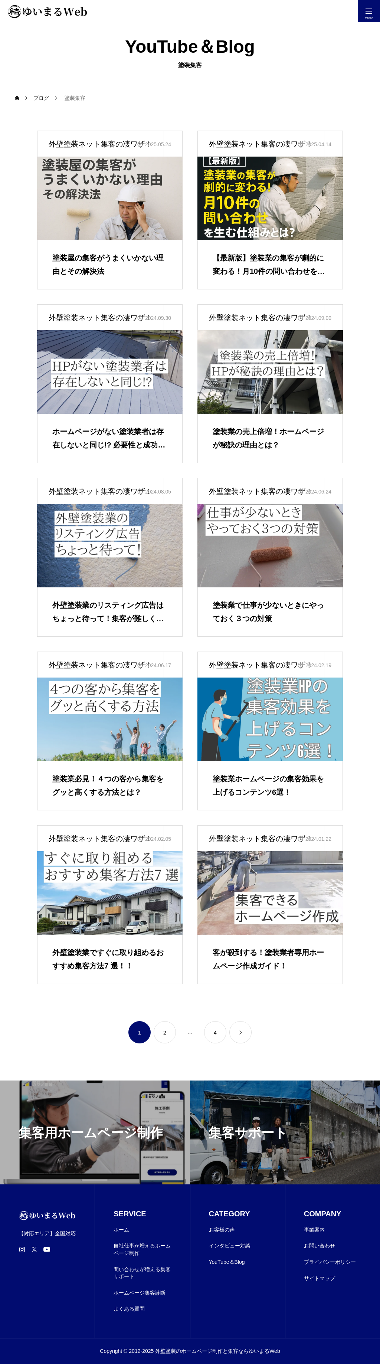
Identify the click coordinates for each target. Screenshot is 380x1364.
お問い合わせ (319, 1246)
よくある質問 (129, 1309)
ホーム (121, 1230)
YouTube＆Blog (227, 1262)
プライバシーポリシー (330, 1262)
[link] (240, 1032)
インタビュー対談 (229, 1246)
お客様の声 (222, 1230)
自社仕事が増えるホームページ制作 (142, 1249)
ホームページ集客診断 (140, 1293)
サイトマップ (319, 1278)
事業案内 (314, 1230)
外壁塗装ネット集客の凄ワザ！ (101, 144)
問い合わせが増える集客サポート (142, 1273)
